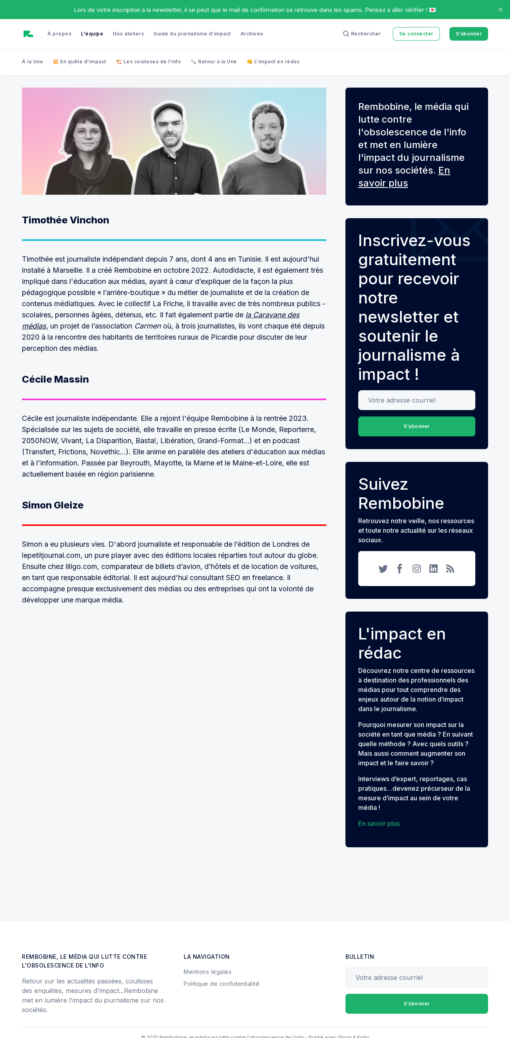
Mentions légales (207, 971)
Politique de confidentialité (221, 983)
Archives (252, 34)
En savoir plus (379, 823)
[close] (500, 9)
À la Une (32, 62)
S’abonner (469, 34)
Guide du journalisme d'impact (192, 34)
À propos (59, 34)
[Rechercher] (362, 34)
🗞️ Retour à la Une (213, 62)
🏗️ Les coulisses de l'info (148, 62)
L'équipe (92, 34)
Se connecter (416, 34)
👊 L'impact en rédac (273, 62)
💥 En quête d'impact (79, 62)
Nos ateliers (128, 34)
